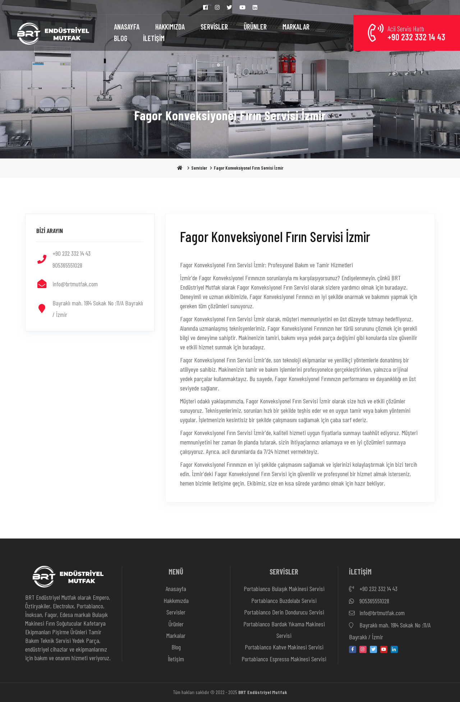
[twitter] (373, 649)
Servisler (199, 168)
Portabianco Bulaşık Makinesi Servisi (284, 589)
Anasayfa (176, 589)
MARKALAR (295, 26)
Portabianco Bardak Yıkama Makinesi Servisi (284, 629)
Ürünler (176, 624)
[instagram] (363, 649)
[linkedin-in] (394, 649)
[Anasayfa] (53, 33)
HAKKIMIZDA (170, 26)
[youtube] (383, 649)
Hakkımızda (176, 600)
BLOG (120, 38)
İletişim (176, 659)
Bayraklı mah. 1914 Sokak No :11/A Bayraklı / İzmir (390, 630)
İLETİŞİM (154, 38)
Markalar (175, 635)
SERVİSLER (214, 26)
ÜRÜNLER (255, 26)
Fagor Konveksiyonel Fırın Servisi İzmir (248, 168)
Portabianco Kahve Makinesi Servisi (284, 647)
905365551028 (369, 601)
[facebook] (352, 649)
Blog (176, 647)
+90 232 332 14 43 (373, 589)
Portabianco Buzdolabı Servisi (284, 600)
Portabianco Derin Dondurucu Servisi (284, 612)
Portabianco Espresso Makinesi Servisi (284, 659)
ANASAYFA (126, 26)
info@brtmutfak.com (377, 613)
